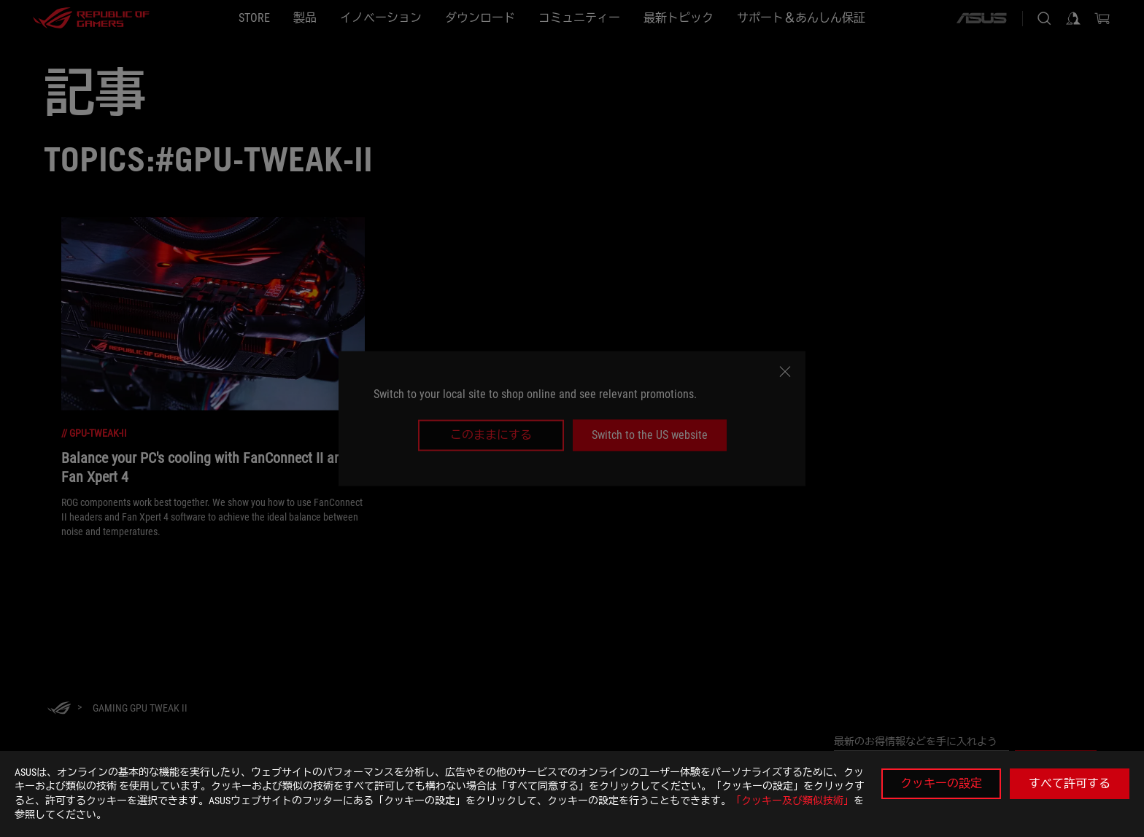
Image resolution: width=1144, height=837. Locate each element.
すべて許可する (1069, 783)
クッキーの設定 (941, 783)
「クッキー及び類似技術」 (792, 800)
